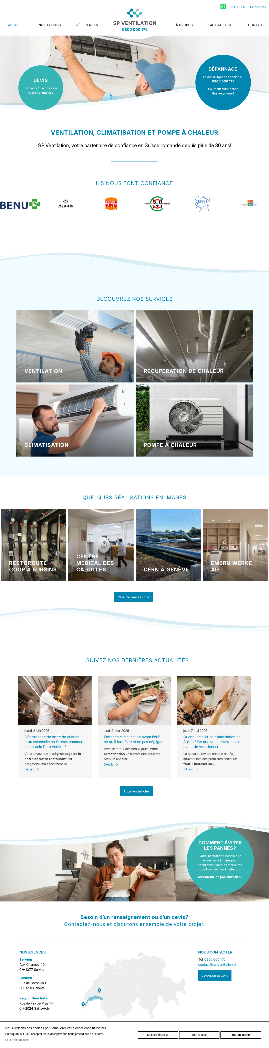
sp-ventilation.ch (134, 20)
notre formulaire (41, 92)
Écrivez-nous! (223, 93)
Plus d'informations (17, 1039)
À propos (184, 24)
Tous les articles (136, 791)
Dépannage (258, 6)
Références (87, 24)
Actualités (220, 24)
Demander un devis (215, 975)
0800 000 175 (223, 81)
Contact (256, 24)
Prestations (49, 24)
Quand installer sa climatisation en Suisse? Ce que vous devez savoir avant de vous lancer (212, 742)
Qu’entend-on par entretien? (220, 877)
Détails (29, 769)
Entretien (237, 6)
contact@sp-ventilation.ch (217, 964)
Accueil (15, 24)
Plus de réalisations (133, 597)
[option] (20, 210)
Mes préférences (157, 1034)
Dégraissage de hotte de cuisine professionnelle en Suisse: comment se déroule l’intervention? (54, 742)
